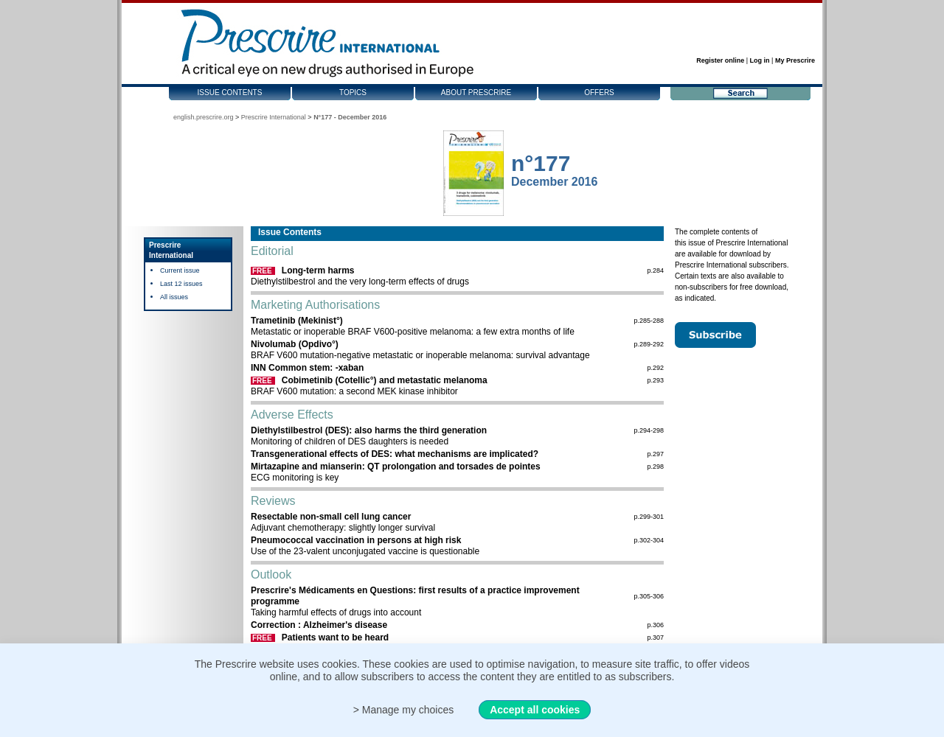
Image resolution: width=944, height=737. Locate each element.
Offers (599, 92)
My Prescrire (795, 60)
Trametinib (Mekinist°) (297, 320)
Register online (720, 60)
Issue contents (230, 92)
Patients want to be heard (335, 637)
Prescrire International (273, 117)
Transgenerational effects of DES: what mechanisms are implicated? (394, 454)
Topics (353, 92)
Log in (760, 60)
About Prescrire (476, 92)
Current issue (180, 270)
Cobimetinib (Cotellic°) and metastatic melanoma (384, 380)
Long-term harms (318, 270)
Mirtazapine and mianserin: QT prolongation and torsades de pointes (396, 466)
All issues (174, 297)
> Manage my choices (403, 710)
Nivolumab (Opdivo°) (295, 344)
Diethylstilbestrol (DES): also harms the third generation (369, 430)
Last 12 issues (181, 283)
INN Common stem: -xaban (307, 368)
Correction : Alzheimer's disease (319, 625)
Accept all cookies (535, 710)
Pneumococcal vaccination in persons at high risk (356, 540)
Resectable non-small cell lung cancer (331, 516)
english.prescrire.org (203, 117)
